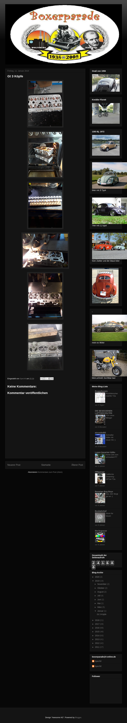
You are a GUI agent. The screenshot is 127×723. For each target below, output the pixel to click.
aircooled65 (100, 433)
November (102, 584)
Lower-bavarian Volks (105, 452)
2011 (97, 647)
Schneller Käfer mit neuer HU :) (111, 437)
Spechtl (98, 661)
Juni (99, 599)
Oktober (101, 588)
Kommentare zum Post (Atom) (50, 472)
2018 (97, 620)
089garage (100, 472)
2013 (97, 639)
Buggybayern (101, 391)
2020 (97, 577)
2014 (97, 635)
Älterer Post (77, 465)
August (100, 592)
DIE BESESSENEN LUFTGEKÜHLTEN (103, 412)
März (99, 607)
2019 (97, 581)
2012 (97, 643)
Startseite (46, 465)
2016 (97, 628)
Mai (99, 603)
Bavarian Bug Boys (104, 491)
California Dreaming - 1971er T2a (110, 476)
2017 (97, 624)
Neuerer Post (13, 465)
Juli (99, 595)
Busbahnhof (101, 511)
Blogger (78, 717)
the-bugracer (101, 531)
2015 (97, 631)
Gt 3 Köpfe (101, 614)
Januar (100, 611)
